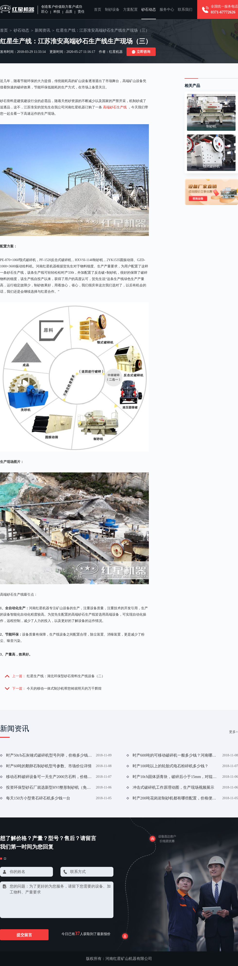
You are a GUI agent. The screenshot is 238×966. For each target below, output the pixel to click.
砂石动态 (148, 9)
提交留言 (24, 935)
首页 (97, 9)
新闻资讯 (42, 30)
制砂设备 (112, 9)
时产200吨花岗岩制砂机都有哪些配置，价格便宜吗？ (176, 798)
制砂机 (211, 126)
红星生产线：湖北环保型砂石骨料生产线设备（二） (66, 676)
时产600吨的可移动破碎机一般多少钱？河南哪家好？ (176, 755)
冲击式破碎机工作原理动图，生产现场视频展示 (173, 787)
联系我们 (185, 9)
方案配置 (130, 9)
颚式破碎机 (211, 166)
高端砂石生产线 (115, 107)
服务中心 (167, 9)
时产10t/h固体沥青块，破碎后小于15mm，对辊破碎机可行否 (176, 777)
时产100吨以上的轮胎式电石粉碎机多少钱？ (170, 766)
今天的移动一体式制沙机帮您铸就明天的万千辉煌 (64, 688)
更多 (233, 732)
